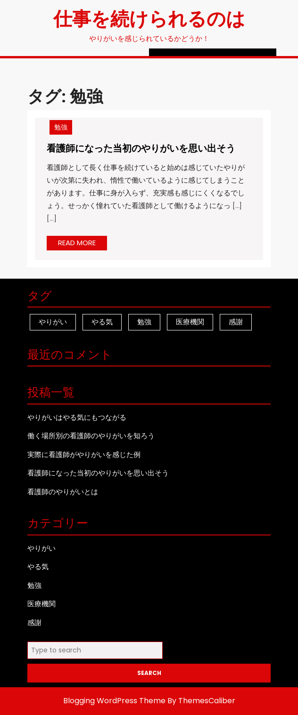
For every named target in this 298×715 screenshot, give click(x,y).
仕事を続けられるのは (149, 17)
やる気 (38, 566)
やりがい (41, 548)
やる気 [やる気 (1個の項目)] (102, 322)
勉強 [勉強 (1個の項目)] (144, 322)
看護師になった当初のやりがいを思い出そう (141, 147)
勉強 (60, 127)
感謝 (34, 622)
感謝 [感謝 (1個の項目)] (236, 322)
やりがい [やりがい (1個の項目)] (53, 322)
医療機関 (41, 604)
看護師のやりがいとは (62, 492)
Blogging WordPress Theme (114, 700)
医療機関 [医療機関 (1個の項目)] (190, 322)
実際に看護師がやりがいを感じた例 (84, 454)
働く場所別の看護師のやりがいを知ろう (91, 436)
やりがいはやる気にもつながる (76, 417)
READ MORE (82, 243)
